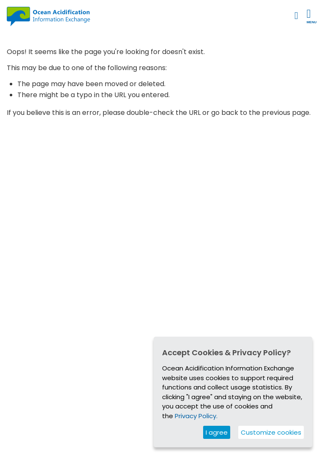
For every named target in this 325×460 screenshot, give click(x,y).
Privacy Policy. (196, 415)
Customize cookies (271, 432)
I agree (217, 432)
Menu (311, 16)
